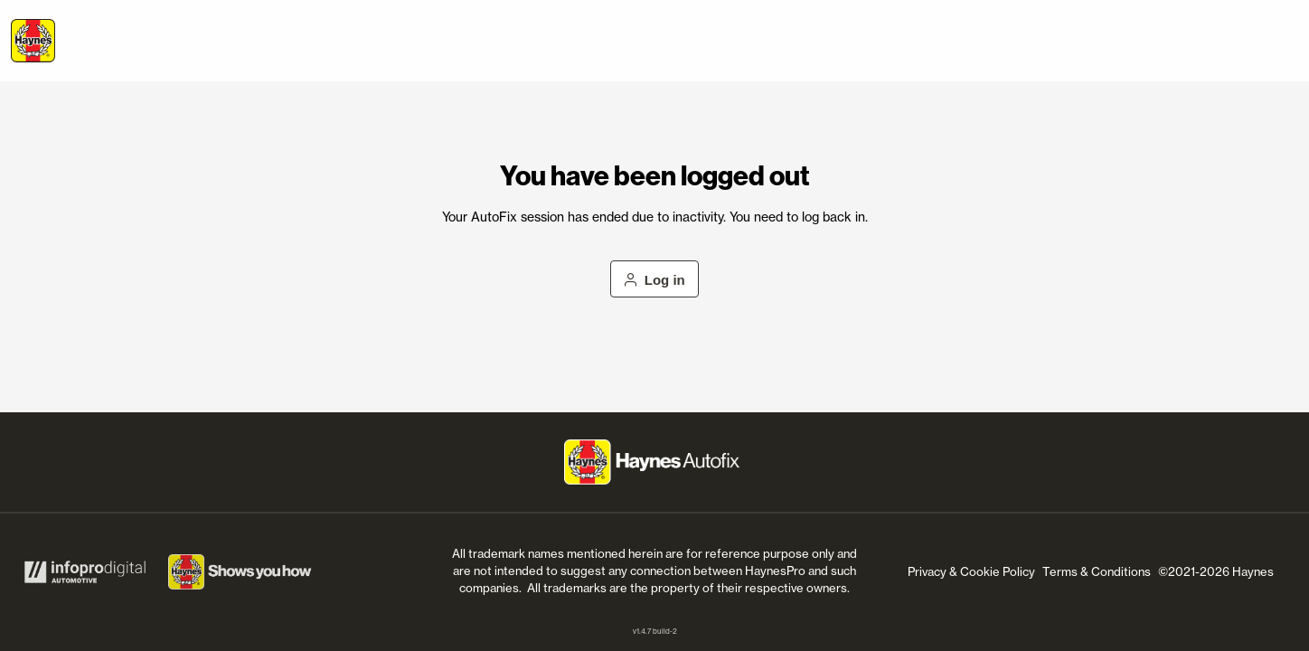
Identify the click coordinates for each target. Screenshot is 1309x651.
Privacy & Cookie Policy (971, 571)
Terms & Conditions (1096, 571)
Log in (654, 280)
